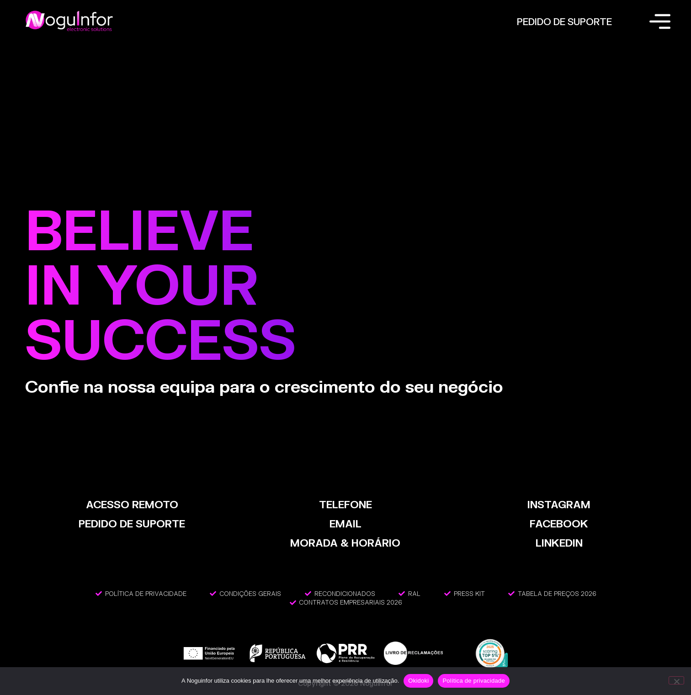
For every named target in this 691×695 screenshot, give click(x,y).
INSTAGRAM (558, 504)
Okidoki (418, 680)
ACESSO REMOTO (132, 504)
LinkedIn (559, 543)
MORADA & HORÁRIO (345, 543)
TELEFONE (345, 504)
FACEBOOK (559, 523)
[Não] (676, 680)
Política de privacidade (473, 680)
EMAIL (345, 523)
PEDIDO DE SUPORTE (564, 21)
